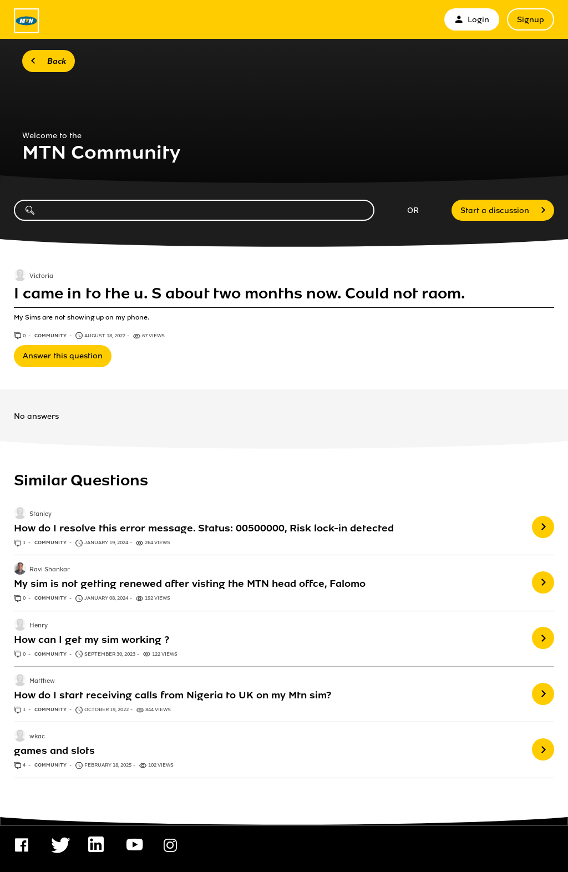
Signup (530, 19)
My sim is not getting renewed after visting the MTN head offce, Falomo (190, 583)
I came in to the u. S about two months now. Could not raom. (239, 293)
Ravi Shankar (49, 570)
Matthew (42, 681)
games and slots (54, 750)
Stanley (40, 514)
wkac (37, 737)
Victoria (41, 276)
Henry (38, 626)
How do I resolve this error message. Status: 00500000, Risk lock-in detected (204, 528)
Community (51, 335)
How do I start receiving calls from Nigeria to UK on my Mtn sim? (172, 695)
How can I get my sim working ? (91, 639)
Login (471, 19)
